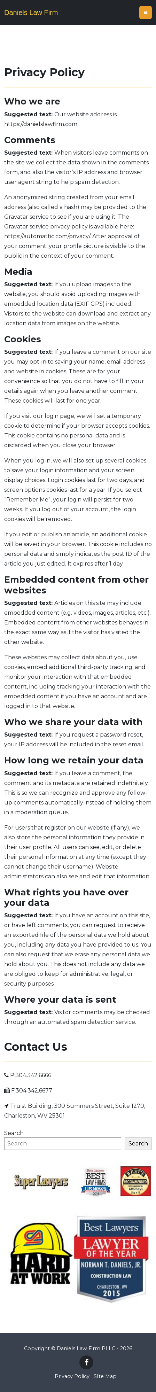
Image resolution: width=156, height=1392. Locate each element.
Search (14, 1133)
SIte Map (105, 1376)
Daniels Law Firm (31, 12)
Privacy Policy (72, 1376)
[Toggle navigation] (145, 12)
